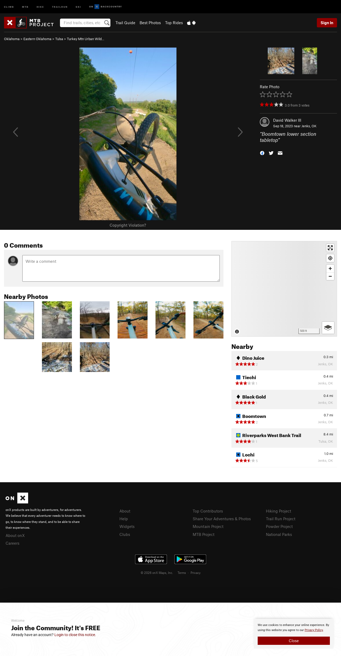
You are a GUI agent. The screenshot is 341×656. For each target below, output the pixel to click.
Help (123, 518)
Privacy (196, 572)
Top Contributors (208, 511)
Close (294, 640)
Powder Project (279, 526)
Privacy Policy (314, 630)
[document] (294, 634)
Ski (78, 6)
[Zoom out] (330, 276)
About (124, 511)
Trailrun (60, 6)
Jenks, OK (309, 126)
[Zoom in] (330, 268)
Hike (40, 6)
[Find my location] (330, 258)
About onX (15, 535)
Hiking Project (278, 511)
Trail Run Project (280, 518)
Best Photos (150, 22)
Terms (182, 572)
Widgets (127, 526)
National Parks (279, 534)
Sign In (327, 22)
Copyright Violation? (128, 225)
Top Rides (174, 22)
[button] (262, 152)
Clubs (124, 534)
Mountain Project (208, 526)
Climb (9, 6)
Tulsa (59, 39)
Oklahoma (12, 39)
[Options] (328, 328)
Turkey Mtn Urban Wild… (85, 39)
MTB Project (203, 534)
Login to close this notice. (75, 635)
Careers (12, 543)
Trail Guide (125, 22)
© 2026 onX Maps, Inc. (157, 572)
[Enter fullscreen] (330, 248)
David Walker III (287, 120)
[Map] (284, 288)
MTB (25, 6)
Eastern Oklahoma (37, 39)
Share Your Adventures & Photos (222, 518)
